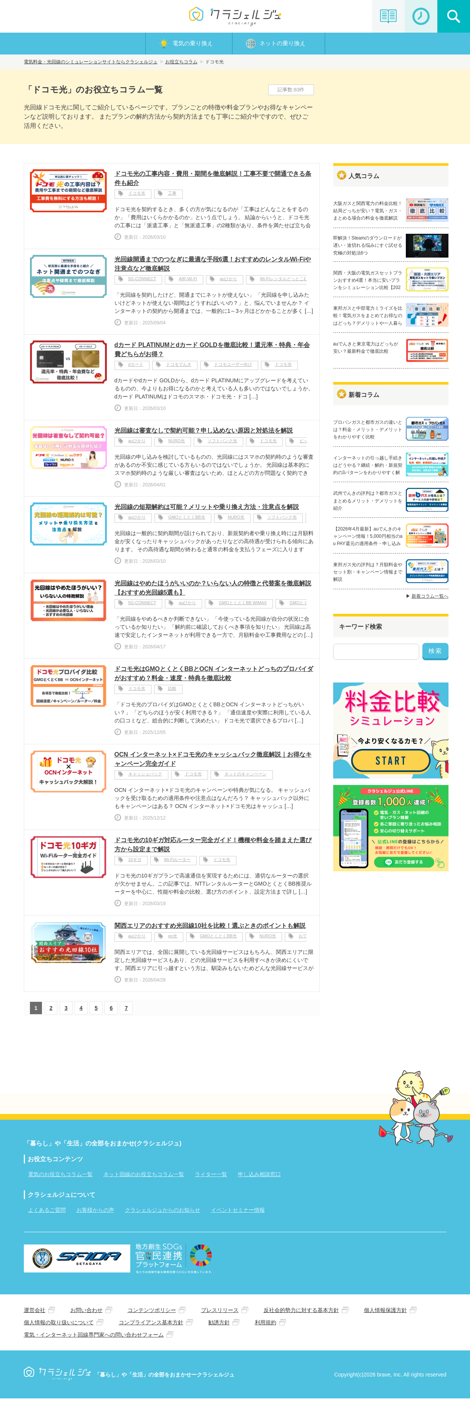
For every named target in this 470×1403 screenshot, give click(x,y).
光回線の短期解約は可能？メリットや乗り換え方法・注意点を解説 (207, 509)
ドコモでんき (178, 368)
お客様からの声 (95, 1213)
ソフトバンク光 (222, 445)
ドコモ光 (136, 197)
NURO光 (176, 445)
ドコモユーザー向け (233, 368)
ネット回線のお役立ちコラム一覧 (143, 1177)
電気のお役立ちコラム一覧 (60, 1177)
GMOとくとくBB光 (186, 521)
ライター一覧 (211, 1177)
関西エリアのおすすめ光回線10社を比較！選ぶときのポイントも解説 (210, 928)
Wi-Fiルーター (177, 863)
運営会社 (34, 1313)
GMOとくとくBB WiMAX (243, 607)
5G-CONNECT (142, 283)
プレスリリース (220, 1313)
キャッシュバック (145, 778)
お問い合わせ (86, 1313)
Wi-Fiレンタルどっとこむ (284, 283)
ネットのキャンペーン (245, 778)
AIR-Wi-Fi (188, 283)
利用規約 (265, 1326)
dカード (135, 368)
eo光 (172, 940)
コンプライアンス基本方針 (151, 1326)
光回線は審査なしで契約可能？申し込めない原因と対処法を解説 (204, 433)
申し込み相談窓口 (259, 1177)
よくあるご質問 (47, 1213)
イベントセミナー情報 (238, 1213)
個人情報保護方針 (385, 1313)
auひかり (228, 283)
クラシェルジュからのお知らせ (162, 1213)
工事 (172, 197)
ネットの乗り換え (282, 44)
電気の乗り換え (193, 44)
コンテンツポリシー (152, 1313)
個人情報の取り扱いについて (59, 1326)
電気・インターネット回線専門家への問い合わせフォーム (94, 1338)
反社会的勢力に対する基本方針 (301, 1313)
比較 (172, 692)
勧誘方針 (219, 1326)
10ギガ (134, 863)
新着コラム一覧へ (430, 610)
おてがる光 (309, 940)
